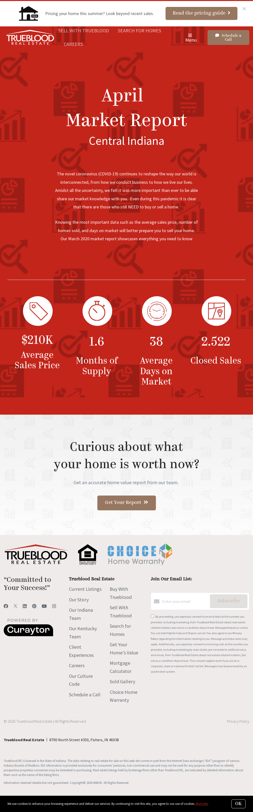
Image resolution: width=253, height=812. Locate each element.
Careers (73, 44)
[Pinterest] (34, 606)
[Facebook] (6, 606)
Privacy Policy (238, 721)
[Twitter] (15, 606)
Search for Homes (139, 30)
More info (202, 804)
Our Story (79, 599)
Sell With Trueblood (83, 30)
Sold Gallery (122, 681)
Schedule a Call (85, 694)
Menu (191, 38)
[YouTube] (44, 606)
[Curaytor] (28, 634)
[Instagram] (54, 606)
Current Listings (85, 589)
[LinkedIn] (25, 606)
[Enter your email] (184, 601)
